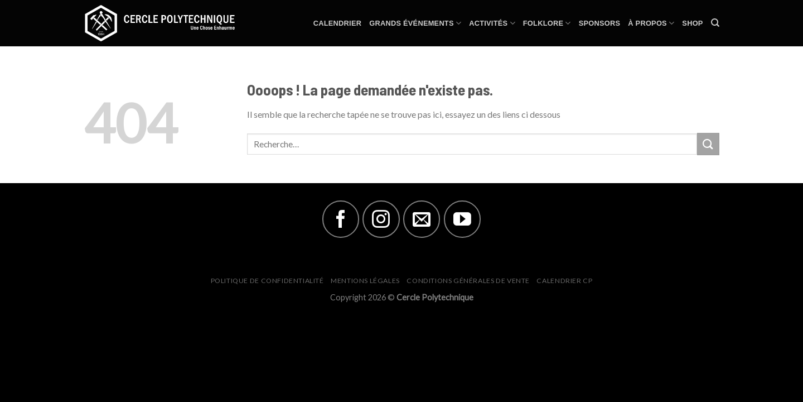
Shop (692, 23)
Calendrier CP (564, 280)
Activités (492, 23)
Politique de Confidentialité (267, 280)
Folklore (547, 23)
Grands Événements (415, 23)
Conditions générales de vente (468, 280)
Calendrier (337, 23)
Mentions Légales (365, 280)
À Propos (651, 23)
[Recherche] (715, 23)
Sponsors (600, 23)
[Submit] (708, 144)
